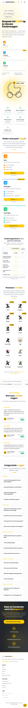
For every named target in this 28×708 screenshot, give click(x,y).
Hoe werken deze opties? (6, 73)
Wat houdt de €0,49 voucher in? (14, 553)
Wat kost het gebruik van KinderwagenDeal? (14, 493)
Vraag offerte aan (14, 225)
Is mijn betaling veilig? (14, 542)
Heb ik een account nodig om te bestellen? (14, 589)
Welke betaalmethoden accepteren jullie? (14, 536)
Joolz (3, 667)
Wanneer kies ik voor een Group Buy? (14, 515)
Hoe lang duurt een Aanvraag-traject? (14, 521)
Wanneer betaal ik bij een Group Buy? (14, 548)
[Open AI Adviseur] (25, 705)
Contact (4, 687)
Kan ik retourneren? (14, 579)
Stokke (3, 671)
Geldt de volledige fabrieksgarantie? (14, 573)
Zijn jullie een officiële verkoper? (14, 499)
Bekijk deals (14, 173)
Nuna (3, 673)
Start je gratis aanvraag (14, 621)
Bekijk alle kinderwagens (17, 372)
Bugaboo (4, 669)
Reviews (4, 685)
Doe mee (14, 199)
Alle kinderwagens (6, 675)
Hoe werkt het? (5, 681)
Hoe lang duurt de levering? (14, 568)
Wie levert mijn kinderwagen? (14, 563)
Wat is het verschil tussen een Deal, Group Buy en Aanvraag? (14, 509)
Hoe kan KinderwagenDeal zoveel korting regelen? (14, 481)
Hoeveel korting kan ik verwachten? (14, 487)
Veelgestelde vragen (6, 683)
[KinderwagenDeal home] (9, 2)
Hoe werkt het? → (14, 175)
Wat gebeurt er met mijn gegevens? (14, 595)
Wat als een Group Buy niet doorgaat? (14, 526)
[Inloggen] (19, 2)
